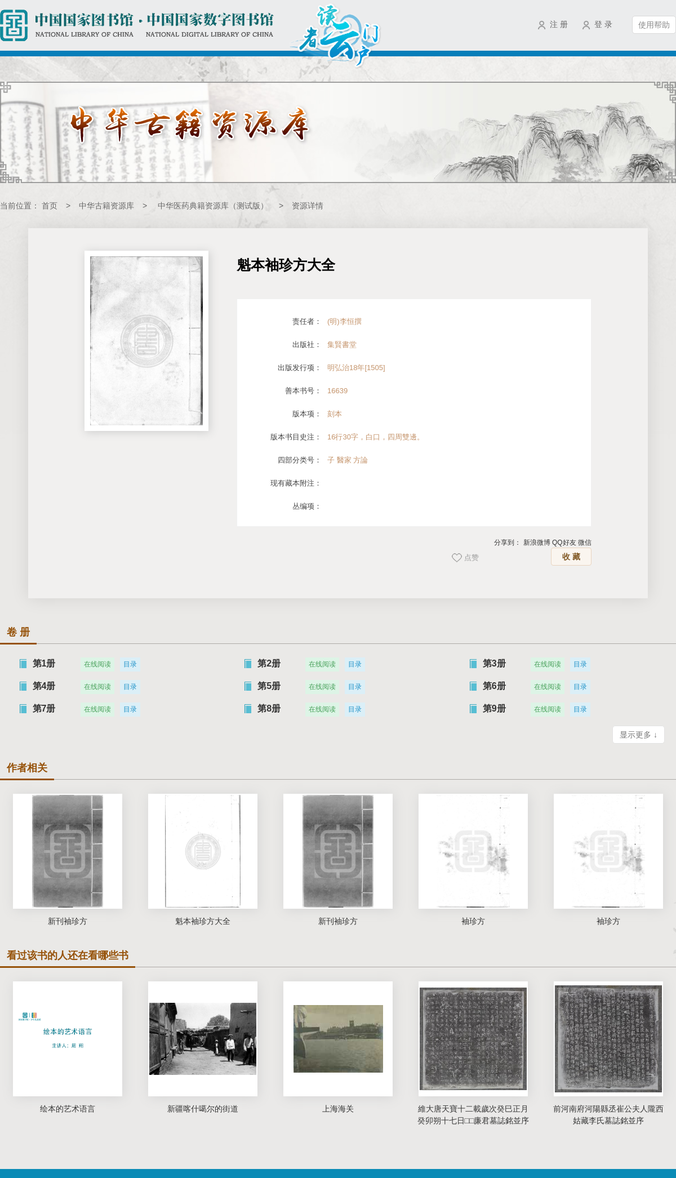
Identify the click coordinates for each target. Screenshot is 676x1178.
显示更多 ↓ (638, 734)
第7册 (44, 708)
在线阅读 (97, 664)
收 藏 (571, 556)
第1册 (44, 663)
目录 (130, 664)
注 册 (559, 24)
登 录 (603, 24)
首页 (49, 205)
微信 (585, 542)
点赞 (471, 557)
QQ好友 (564, 542)
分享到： (507, 542)
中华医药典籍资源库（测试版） (213, 205)
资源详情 (307, 205)
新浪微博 (536, 542)
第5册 (269, 686)
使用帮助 (654, 24)
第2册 (269, 663)
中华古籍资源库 (106, 205)
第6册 (494, 686)
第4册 (44, 686)
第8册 (269, 708)
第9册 (494, 708)
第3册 (494, 663)
